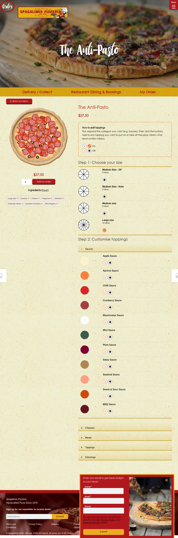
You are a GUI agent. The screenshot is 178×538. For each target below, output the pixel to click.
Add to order (44, 181)
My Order (148, 92)
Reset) (45, 190)
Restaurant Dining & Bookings (96, 92)
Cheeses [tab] (89, 428)
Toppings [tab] (90, 447)
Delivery (55, 524)
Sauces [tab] (89, 249)
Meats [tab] (88, 437)
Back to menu (19, 101)
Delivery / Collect (37, 92)
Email (88, 496)
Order (7, 6)
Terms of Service (91, 522)
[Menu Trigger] (173, 5)
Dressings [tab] (90, 457)
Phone (88, 506)
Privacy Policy (35, 524)
